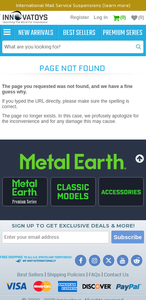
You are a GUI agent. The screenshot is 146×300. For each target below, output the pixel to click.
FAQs (94, 274)
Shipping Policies (66, 274)
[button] (7, 32)
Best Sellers (79, 33)
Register (79, 17)
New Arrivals (35, 33)
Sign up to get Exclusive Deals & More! (73, 225)
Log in (101, 17)
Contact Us (116, 274)
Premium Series (122, 33)
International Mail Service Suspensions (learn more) (73, 5)
